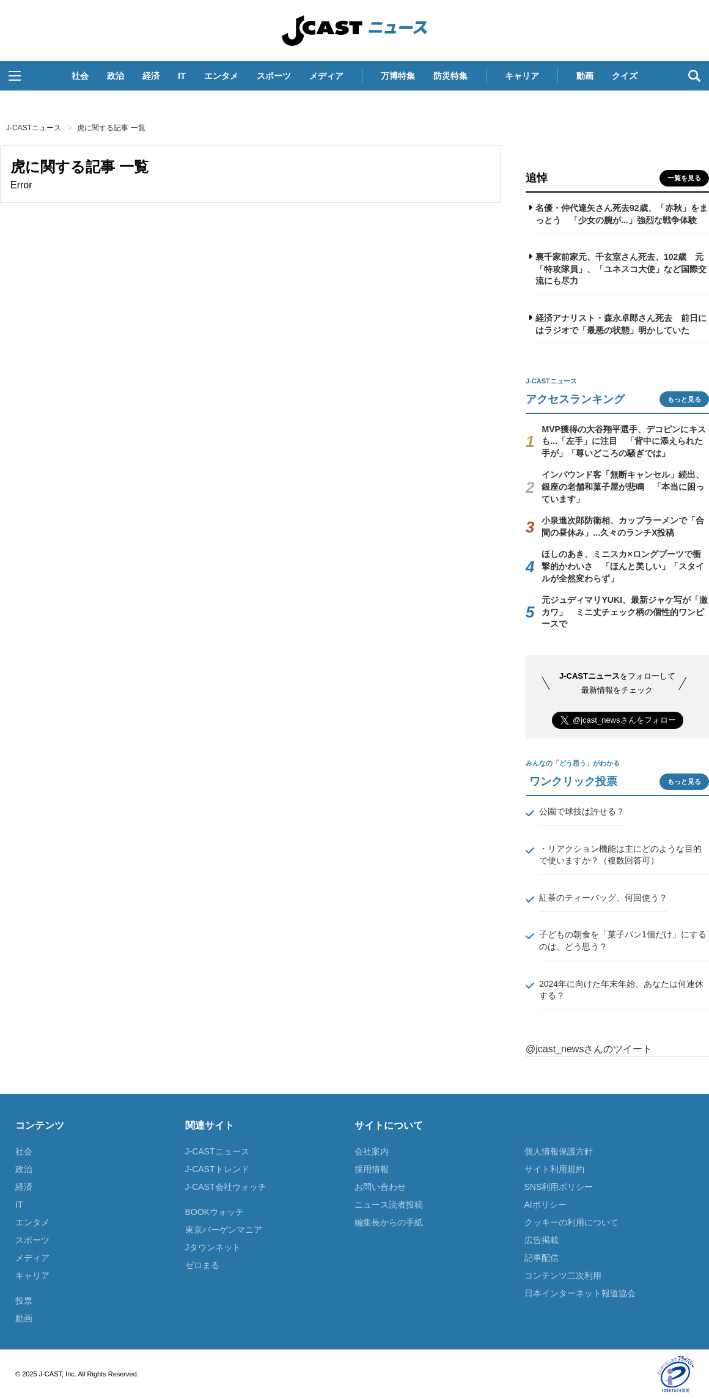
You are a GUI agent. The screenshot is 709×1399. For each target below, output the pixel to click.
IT (181, 76)
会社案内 (371, 1151)
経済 (151, 76)
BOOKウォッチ (214, 1212)
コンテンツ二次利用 (562, 1275)
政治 (115, 76)
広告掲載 (541, 1240)
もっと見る (684, 399)
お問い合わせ (380, 1187)
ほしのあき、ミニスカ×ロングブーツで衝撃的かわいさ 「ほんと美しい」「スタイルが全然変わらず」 (623, 566)
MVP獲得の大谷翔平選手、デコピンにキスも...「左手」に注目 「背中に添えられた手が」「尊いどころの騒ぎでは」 (623, 441)
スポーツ (274, 76)
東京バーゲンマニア (223, 1230)
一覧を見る (684, 178)
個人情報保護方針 (558, 1151)
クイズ (624, 76)
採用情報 (371, 1169)
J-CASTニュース (354, 30)
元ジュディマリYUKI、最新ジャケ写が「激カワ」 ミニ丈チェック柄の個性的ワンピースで (624, 612)
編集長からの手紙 (388, 1222)
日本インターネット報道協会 (580, 1293)
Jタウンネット (213, 1247)
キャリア (522, 76)
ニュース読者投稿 (388, 1204)
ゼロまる (202, 1265)
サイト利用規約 (554, 1169)
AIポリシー (545, 1204)
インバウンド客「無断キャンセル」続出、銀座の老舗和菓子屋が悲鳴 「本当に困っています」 (623, 486)
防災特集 (450, 76)
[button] (14, 75)
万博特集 (398, 76)
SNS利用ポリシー (558, 1187)
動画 (584, 76)
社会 (80, 76)
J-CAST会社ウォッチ (225, 1187)
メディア (326, 76)
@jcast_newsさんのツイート (589, 1049)
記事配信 (541, 1258)
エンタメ (221, 76)
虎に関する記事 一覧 (111, 128)
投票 (23, 1300)
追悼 (537, 178)
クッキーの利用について (571, 1222)
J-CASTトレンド (217, 1169)
